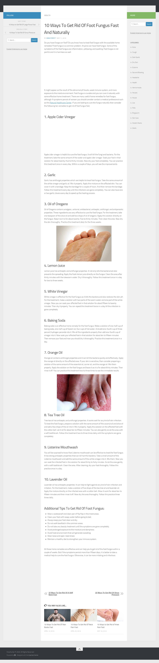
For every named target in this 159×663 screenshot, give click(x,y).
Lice (133, 106)
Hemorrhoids (136, 91)
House (134, 101)
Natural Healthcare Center (61, 106)
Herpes (134, 96)
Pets (133, 111)
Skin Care (135, 121)
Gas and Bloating (138, 76)
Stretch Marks (137, 126)
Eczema (135, 71)
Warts (134, 131)
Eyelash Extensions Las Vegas (17, 52)
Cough (134, 56)
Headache (135, 81)
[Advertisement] (84, 74)
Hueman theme (33, 658)
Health (47, 19)
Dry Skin (135, 66)
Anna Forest (51, 41)
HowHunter (18, 7)
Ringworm (135, 116)
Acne (134, 50)
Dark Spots (136, 61)
